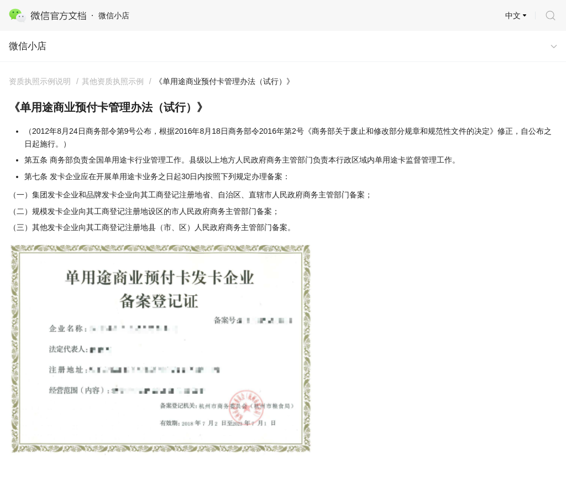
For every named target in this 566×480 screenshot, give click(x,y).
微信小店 (27, 46)
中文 (513, 15)
